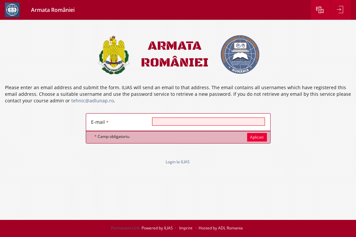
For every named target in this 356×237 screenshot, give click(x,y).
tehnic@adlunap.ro (92, 100)
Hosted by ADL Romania (221, 228)
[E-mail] (208, 122)
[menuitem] (321, 10)
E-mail (100, 122)
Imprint (185, 228)
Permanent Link (125, 228)
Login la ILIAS (178, 162)
